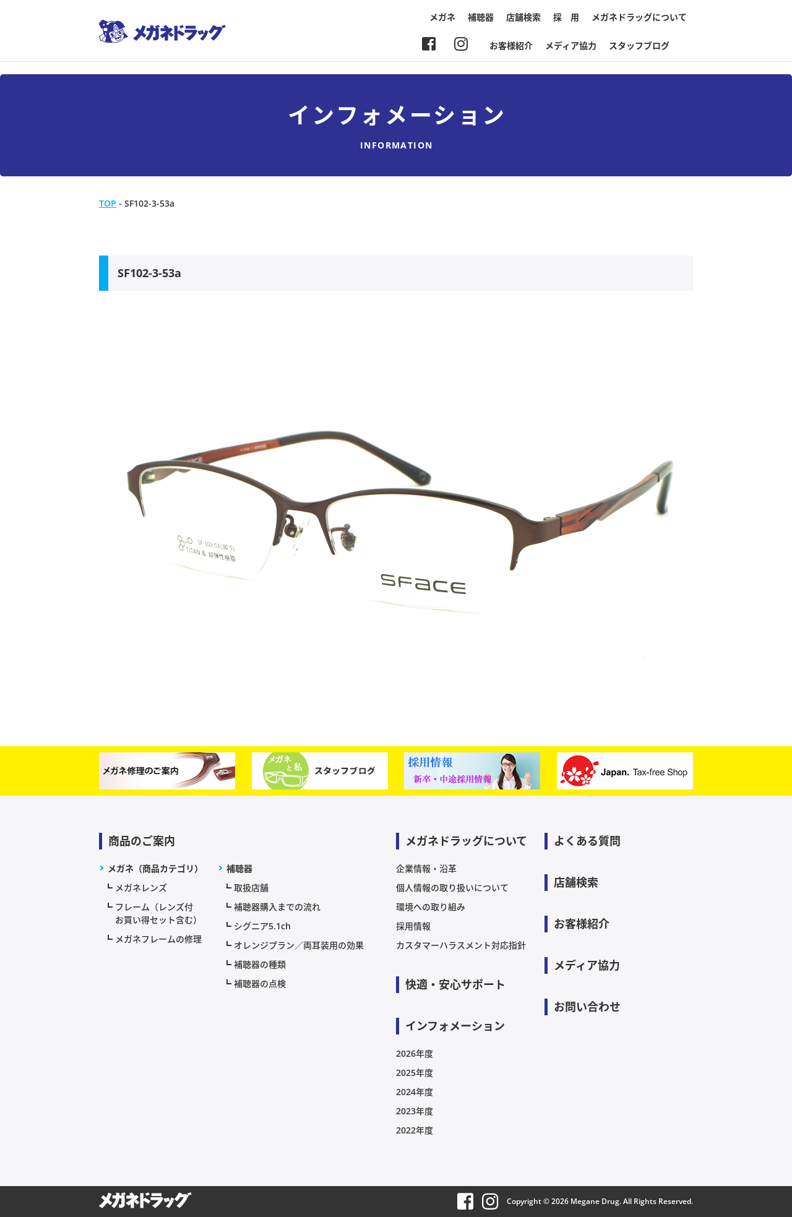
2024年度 (414, 1092)
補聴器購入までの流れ (277, 907)
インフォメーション (455, 1025)
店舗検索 (523, 17)
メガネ (442, 17)
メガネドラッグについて (639, 17)
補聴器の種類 (260, 964)
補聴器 (481, 17)
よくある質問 (587, 840)
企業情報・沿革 (426, 868)
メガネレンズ (141, 887)
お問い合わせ (587, 1006)
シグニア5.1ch (262, 926)
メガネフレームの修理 (158, 939)
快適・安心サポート (455, 984)
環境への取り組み (430, 907)
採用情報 (413, 926)
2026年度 (414, 1053)
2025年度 (414, 1072)
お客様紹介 (511, 45)
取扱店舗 (251, 887)
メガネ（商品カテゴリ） (155, 868)
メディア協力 (570, 45)
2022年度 (414, 1130)
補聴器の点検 (260, 983)
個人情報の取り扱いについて (452, 887)
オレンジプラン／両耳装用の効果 (299, 945)
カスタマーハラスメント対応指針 (461, 945)
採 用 (566, 17)
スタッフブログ (639, 45)
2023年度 (414, 1111)
